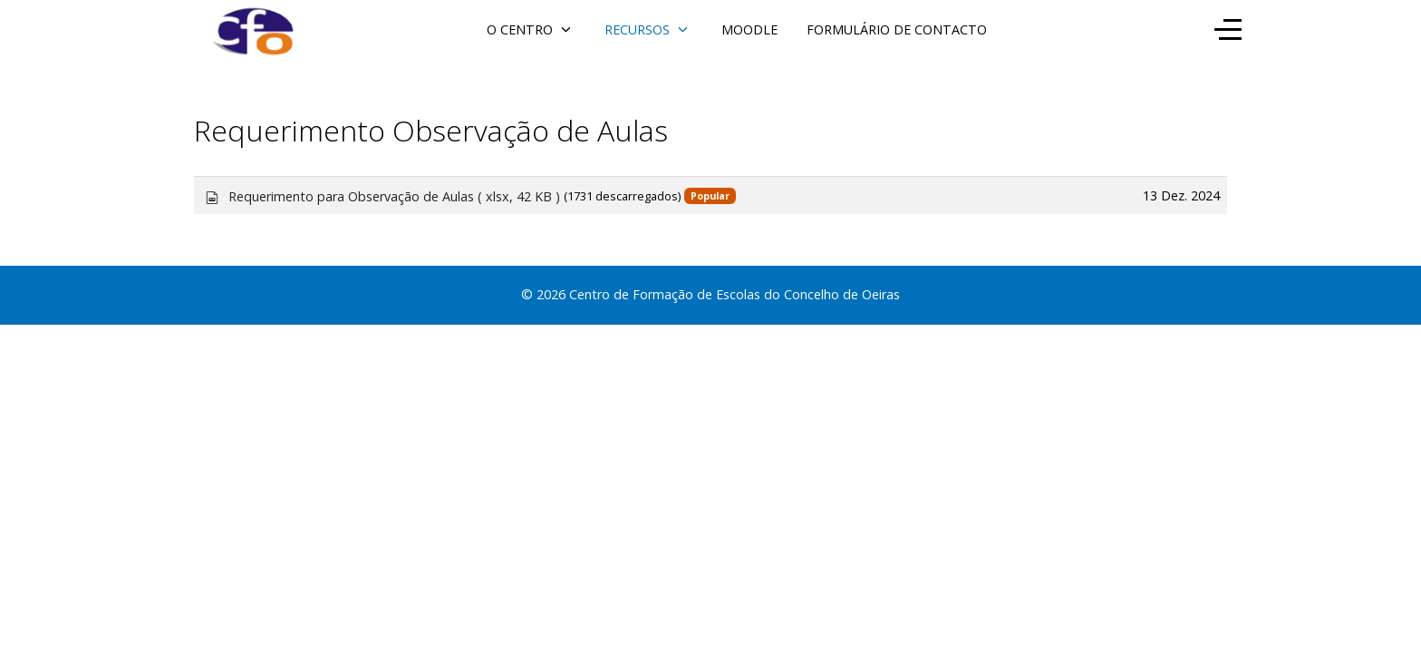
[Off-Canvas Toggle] (1228, 29)
